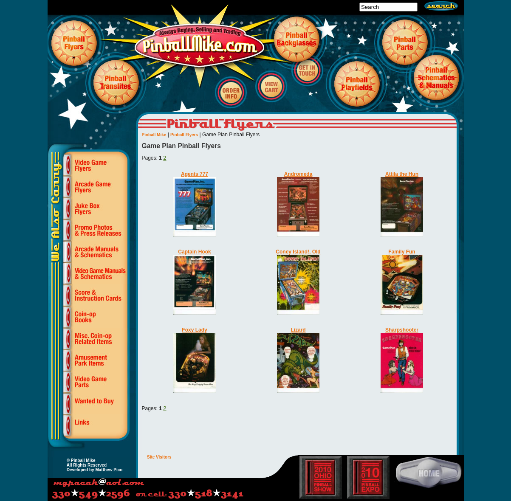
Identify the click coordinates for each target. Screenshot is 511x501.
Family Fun (401, 252)
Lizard (298, 330)
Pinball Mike (154, 134)
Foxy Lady (194, 330)
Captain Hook (194, 252)
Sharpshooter (401, 330)
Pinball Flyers (184, 134)
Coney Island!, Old (298, 252)
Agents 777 (194, 174)
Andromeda (298, 174)
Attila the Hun (401, 174)
